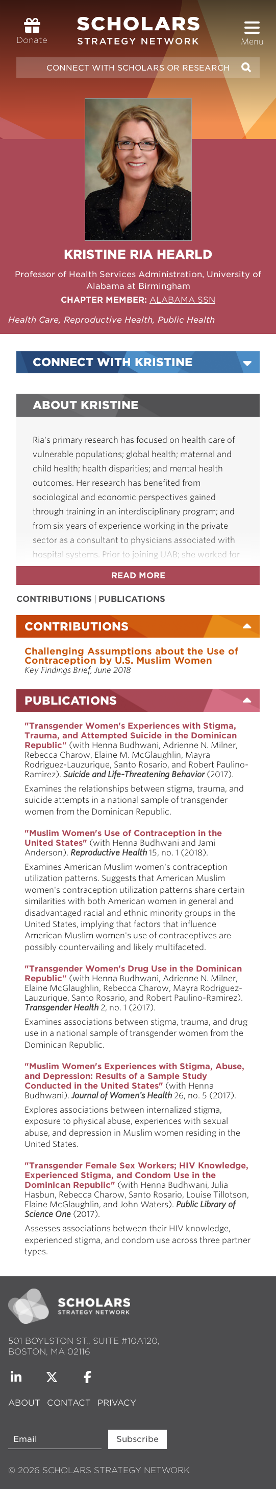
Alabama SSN (182, 300)
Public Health (186, 320)
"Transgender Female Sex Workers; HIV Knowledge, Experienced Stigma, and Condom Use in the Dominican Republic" (136, 1175)
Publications (131, 599)
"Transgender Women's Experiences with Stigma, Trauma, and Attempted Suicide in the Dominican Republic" (130, 735)
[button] (252, 27)
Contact (69, 1403)
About (25, 1403)
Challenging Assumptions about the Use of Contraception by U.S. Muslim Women (131, 656)
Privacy (116, 1403)
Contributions (54, 599)
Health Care (33, 320)
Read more (138, 575)
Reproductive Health (108, 320)
